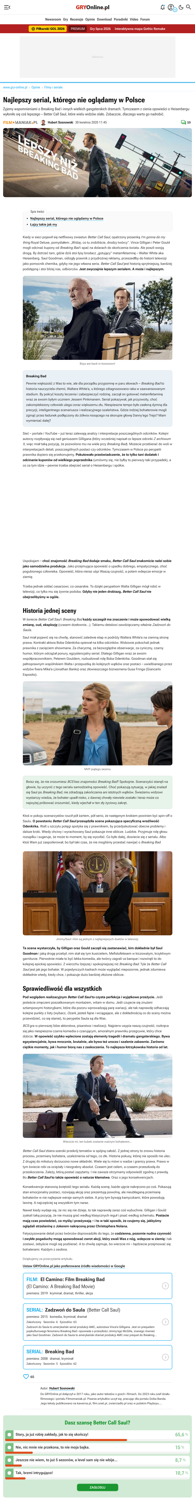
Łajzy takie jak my (43, 224)
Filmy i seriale (53, 87)
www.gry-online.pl (15, 87)
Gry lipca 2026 (100, 29)
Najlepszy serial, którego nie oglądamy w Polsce (66, 218)
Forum (145, 19)
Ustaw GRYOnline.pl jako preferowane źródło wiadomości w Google (74, 1266)
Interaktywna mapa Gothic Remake (140, 29)
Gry (65, 19)
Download (104, 19)
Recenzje (76, 19)
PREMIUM (78, 29)
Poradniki (121, 19)
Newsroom (53, 19)
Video (134, 19)
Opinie (90, 19)
